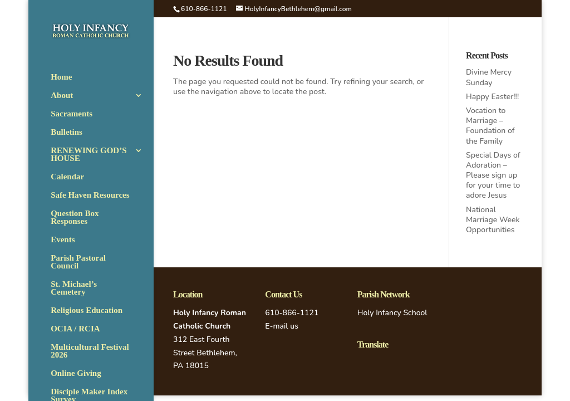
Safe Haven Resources (90, 195)
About (62, 95)
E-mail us (281, 326)
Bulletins (66, 132)
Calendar (67, 177)
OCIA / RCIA (75, 329)
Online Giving (76, 373)
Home (61, 77)
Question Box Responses (75, 217)
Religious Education (86, 310)
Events (63, 240)
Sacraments (71, 114)
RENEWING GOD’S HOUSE (88, 154)
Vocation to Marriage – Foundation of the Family (490, 125)
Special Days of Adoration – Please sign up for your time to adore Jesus (493, 175)
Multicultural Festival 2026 (90, 351)
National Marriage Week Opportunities (493, 219)
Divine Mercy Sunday (489, 77)
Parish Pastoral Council (78, 262)
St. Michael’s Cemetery (74, 288)
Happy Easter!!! (492, 96)
